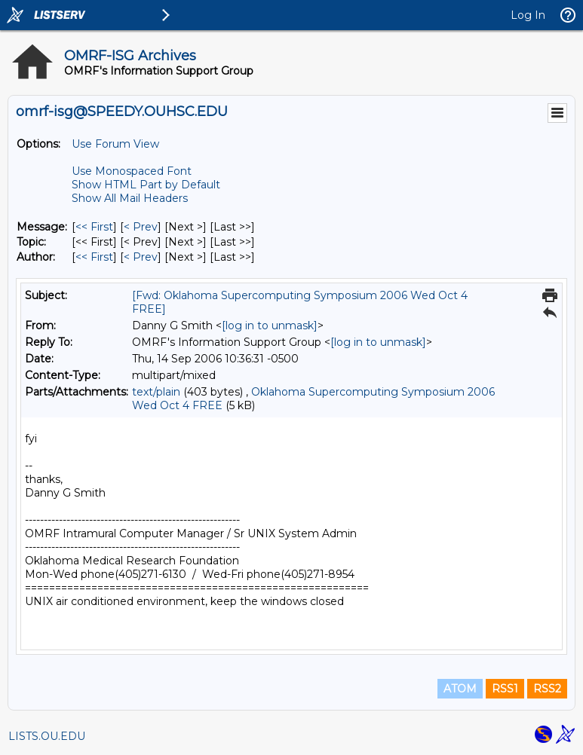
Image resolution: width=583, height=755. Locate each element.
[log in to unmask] (270, 325)
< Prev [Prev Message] (141, 227)
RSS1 (505, 688)
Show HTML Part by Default (146, 184)
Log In (528, 15)
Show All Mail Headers (130, 198)
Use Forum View (115, 144)
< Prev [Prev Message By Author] (141, 257)
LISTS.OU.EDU (46, 736)
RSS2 (547, 688)
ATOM (460, 688)
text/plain (156, 392)
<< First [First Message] (94, 227)
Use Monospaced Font (132, 171)
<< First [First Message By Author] (94, 257)
